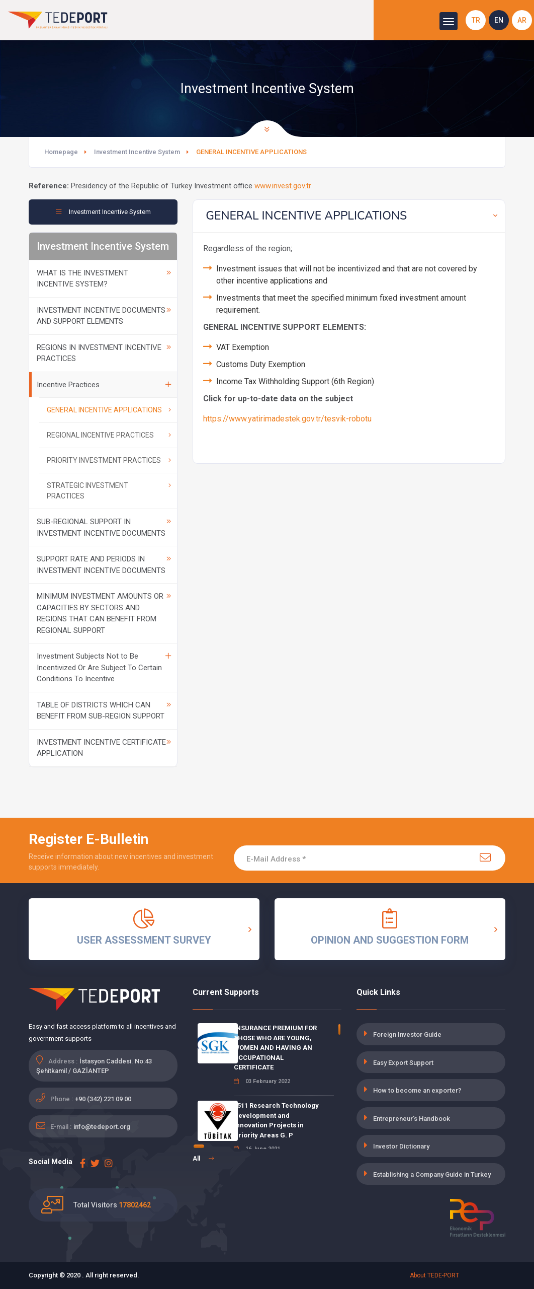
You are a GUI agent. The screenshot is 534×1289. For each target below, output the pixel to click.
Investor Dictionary (401, 1146)
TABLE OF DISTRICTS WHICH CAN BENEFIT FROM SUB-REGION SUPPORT (104, 710)
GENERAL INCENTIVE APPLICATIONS (109, 410)
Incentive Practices (104, 384)
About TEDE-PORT (434, 1275)
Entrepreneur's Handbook (411, 1118)
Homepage (61, 152)
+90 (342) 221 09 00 (103, 1099)
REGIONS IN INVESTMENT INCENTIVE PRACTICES (104, 353)
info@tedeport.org (101, 1126)
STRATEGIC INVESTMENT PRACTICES (109, 490)
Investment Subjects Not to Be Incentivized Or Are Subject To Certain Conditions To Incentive (104, 667)
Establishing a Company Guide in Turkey (432, 1174)
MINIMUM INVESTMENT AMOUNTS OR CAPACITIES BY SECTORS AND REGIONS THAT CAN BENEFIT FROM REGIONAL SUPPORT (104, 613)
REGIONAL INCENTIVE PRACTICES (109, 435)
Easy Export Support (403, 1062)
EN (498, 20)
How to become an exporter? (417, 1090)
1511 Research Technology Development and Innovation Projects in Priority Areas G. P (276, 1120)
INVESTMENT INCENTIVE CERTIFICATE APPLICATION (104, 748)
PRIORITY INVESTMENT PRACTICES (109, 460)
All (203, 1158)
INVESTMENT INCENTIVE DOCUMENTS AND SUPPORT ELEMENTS (104, 316)
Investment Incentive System (137, 152)
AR (521, 20)
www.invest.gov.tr (282, 185)
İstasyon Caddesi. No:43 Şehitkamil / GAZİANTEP (94, 1066)
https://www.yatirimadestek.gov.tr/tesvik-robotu (287, 418)
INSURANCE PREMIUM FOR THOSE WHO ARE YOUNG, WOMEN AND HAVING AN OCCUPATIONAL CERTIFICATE (275, 1047)
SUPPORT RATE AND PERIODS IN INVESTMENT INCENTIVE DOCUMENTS (104, 564)
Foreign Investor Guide (407, 1034)
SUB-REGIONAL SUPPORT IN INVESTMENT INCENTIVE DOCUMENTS (104, 527)
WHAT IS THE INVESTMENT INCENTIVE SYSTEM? (104, 278)
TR (476, 20)
